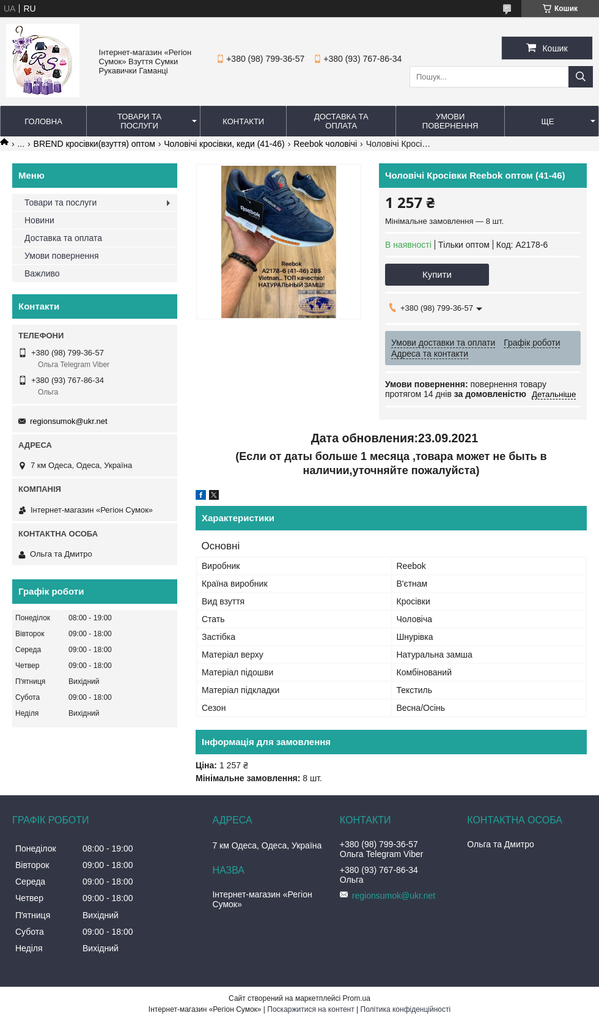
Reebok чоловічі (325, 144)
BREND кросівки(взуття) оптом (94, 144)
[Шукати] (580, 76)
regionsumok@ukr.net (69, 421)
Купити (437, 274)
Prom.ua (356, 998)
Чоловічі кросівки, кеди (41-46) (224, 144)
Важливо (42, 273)
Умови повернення (450, 121)
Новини (39, 220)
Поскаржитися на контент (310, 1009)
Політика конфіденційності (406, 1009)
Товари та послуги (139, 121)
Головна (43, 121)
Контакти (243, 121)
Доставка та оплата (341, 121)
